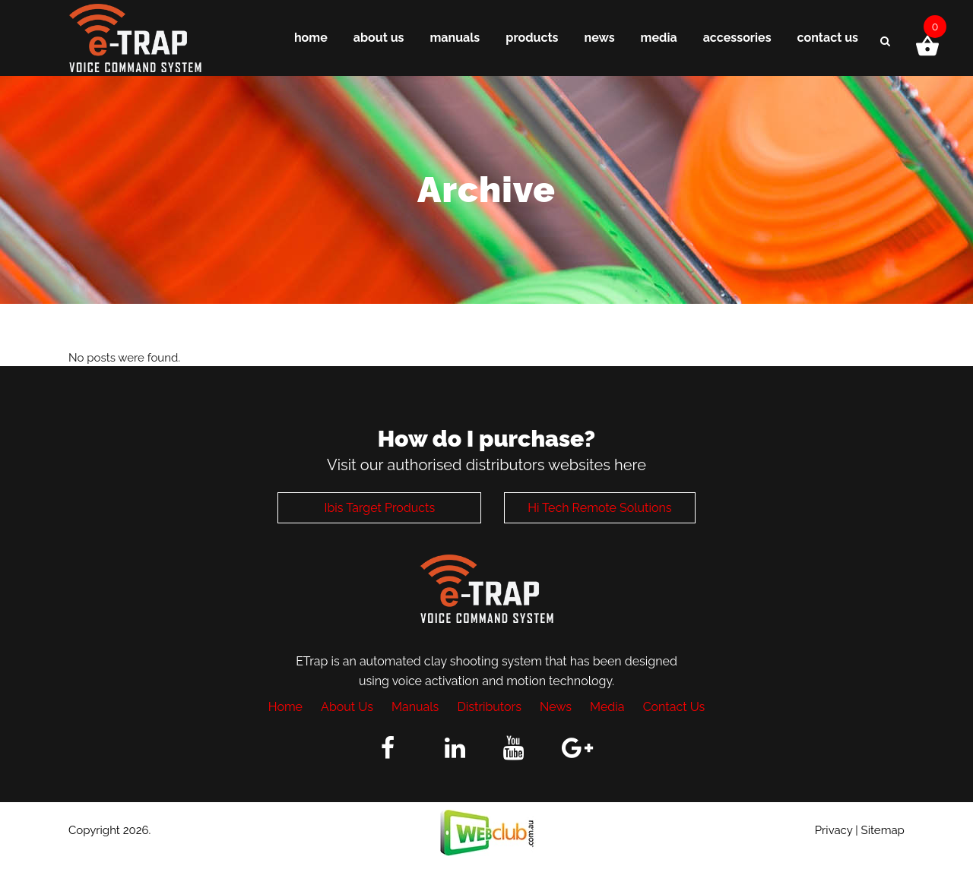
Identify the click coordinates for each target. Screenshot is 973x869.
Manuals (415, 707)
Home (285, 707)
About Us (347, 707)
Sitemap (883, 830)
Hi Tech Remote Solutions (599, 508)
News (556, 707)
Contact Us (674, 707)
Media (607, 707)
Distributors (489, 707)
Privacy (834, 830)
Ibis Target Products (379, 508)
